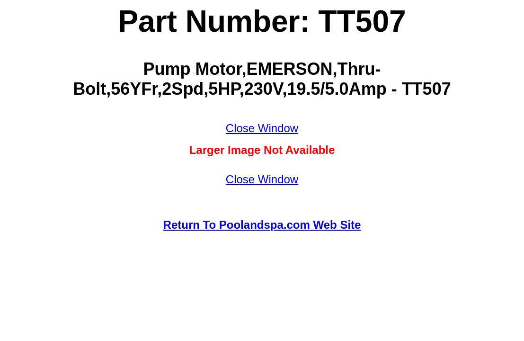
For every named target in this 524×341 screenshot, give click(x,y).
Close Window (262, 128)
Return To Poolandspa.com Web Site (262, 224)
